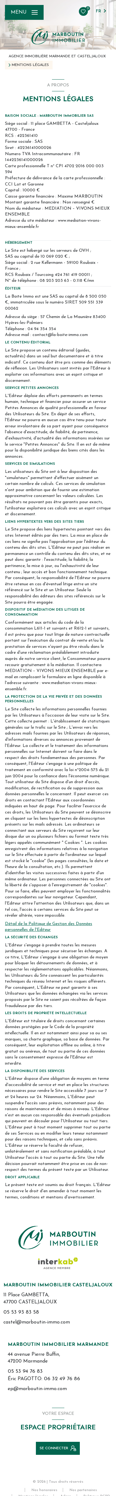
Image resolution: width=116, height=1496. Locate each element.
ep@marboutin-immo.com (37, 1388)
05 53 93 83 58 (21, 1312)
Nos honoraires (44, 1490)
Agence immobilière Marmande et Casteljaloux (57, 56)
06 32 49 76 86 (62, 1378)
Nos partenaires (83, 1490)
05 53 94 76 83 (25, 1371)
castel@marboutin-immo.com (36, 1322)
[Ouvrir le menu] (24, 12)
